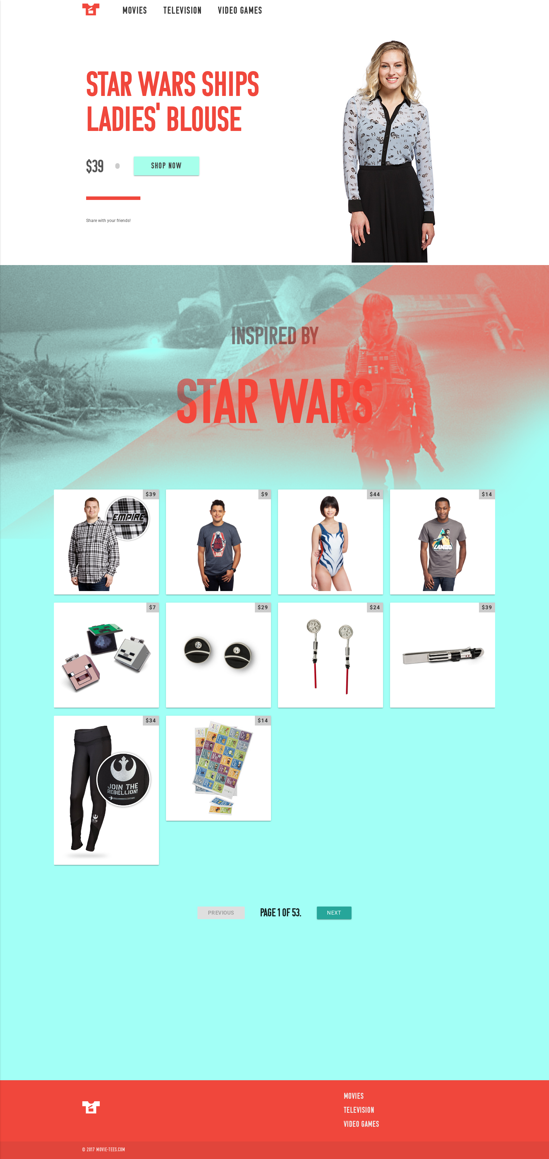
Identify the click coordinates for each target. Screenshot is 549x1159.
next (334, 913)
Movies (135, 11)
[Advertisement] (274, 1003)
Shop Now (166, 166)
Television (183, 11)
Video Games (240, 11)
